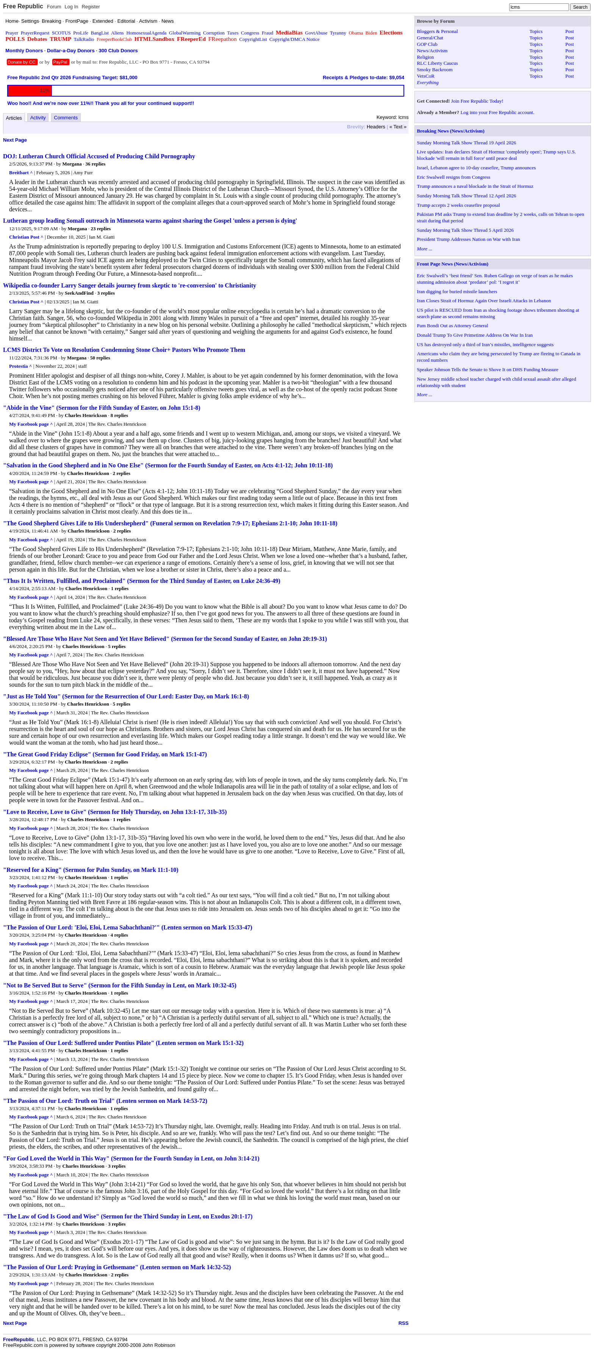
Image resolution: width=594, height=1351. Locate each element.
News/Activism (432, 50)
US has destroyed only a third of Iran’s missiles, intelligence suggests (485, 344)
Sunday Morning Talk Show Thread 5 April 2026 (465, 230)
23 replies (101, 228)
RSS (404, 1323)
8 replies (119, 415)
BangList (100, 33)
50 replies (100, 358)
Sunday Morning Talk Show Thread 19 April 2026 (466, 142)
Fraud (267, 33)
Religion (425, 57)
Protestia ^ (20, 366)
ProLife (80, 33)
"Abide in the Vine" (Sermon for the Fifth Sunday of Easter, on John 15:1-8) (101, 408)
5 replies (116, 646)
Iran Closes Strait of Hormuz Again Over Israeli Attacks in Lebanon (484, 300)
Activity (38, 117)
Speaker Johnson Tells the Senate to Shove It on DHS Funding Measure (487, 369)
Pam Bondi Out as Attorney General (452, 325)
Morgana (72, 164)
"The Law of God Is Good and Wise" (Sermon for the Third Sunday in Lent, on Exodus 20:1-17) (128, 1216)
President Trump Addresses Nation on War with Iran (468, 239)
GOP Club (427, 44)
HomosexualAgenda (146, 33)
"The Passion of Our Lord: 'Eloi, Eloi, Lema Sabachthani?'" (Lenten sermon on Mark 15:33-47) (127, 927)
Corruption (214, 33)
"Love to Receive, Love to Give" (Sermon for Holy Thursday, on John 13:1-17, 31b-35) (115, 812)
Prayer (11, 33)
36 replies (96, 164)
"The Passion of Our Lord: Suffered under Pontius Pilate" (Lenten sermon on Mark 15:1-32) (123, 1043)
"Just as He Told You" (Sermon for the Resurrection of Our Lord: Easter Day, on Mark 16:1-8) (126, 696)
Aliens (117, 33)
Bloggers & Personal (437, 31)
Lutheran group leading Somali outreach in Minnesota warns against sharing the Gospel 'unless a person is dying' (150, 220)
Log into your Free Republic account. (498, 112)
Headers (376, 127)
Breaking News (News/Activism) (451, 131)
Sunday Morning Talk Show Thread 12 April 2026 (466, 195)
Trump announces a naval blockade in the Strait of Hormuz (475, 186)
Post (569, 31)
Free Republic (23, 6)
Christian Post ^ (26, 237)
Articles (14, 118)
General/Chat (430, 38)
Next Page (15, 140)
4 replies (119, 935)
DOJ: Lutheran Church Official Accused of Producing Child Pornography (99, 156)
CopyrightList (253, 39)
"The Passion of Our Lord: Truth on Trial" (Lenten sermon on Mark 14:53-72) (105, 1101)
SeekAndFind (79, 293)
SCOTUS (61, 33)
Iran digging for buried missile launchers (457, 291)
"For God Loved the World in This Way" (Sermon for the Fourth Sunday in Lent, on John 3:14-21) (131, 1158)
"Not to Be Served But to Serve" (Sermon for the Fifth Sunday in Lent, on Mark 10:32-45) (119, 985)
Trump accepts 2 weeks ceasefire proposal (458, 205)
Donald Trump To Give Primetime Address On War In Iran (475, 335)
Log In (71, 6)
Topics (536, 31)
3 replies (106, 293)
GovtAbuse (316, 33)
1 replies (119, 588)
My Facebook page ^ (31, 424)
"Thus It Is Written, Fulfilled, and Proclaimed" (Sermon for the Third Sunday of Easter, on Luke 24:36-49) (141, 581)
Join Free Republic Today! (477, 101)
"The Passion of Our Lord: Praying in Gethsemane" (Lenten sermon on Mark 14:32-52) (117, 1267)
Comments (66, 117)
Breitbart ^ (21, 172)
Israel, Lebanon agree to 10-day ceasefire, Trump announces (476, 167)
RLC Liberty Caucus (437, 63)
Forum (54, 6)
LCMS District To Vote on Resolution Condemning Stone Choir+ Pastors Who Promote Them (124, 350)
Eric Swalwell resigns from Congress (454, 177)
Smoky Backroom (435, 69)
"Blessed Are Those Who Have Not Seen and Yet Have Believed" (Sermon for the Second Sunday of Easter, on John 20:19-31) (165, 639)
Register (90, 6)
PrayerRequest (35, 33)
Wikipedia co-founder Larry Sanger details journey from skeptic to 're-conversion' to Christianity (129, 285)
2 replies (121, 473)
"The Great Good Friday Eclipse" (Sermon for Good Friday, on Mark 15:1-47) (105, 754)
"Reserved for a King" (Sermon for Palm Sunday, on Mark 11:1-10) (90, 870)
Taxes (232, 33)
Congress (250, 33)
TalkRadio (84, 39)
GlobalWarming (184, 33)
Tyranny (338, 33)
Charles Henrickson (86, 415)
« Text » (397, 127)
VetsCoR (426, 76)
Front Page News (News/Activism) (453, 264)
